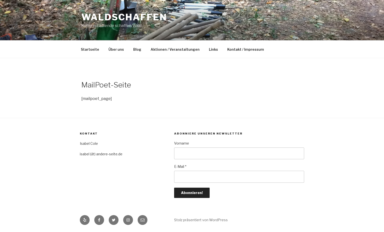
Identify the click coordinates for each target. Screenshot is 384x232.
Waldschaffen (124, 17)
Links (213, 49)
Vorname (181, 143)
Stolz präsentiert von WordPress (201, 220)
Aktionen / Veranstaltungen (175, 49)
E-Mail (180, 166)
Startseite (90, 49)
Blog (137, 49)
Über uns (116, 49)
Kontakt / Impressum (245, 49)
